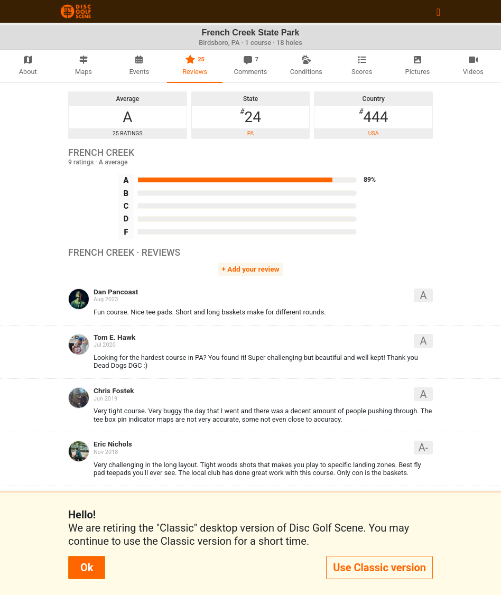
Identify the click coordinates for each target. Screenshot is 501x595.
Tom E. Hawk (114, 337)
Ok (86, 567)
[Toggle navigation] (438, 11)
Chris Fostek (114, 390)
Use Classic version (379, 567)
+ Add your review (251, 269)
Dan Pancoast (116, 291)
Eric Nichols (113, 444)
